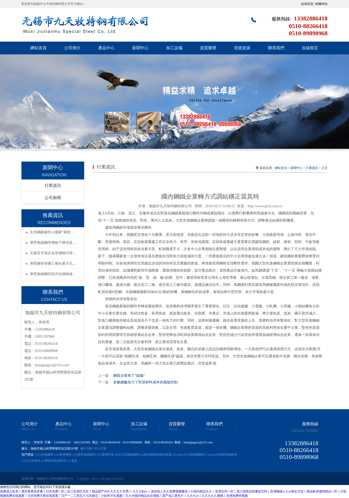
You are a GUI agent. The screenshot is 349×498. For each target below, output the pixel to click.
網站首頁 (38, 48)
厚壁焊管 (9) (110, 454)
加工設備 (174, 48)
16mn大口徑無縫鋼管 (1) (192, 454)
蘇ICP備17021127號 (93, 448)
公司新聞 (53, 198)
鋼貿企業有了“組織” (129, 376)
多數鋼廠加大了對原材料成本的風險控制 (145, 382)
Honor (173, 429)
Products (61, 429)
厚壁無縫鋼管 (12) (90, 454)
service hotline (305, 430)
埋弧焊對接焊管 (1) (57, 461)
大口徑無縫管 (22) (47, 454)
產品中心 (106, 48)
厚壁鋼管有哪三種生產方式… (53, 263)
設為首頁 (307, 4)
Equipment (138, 429)
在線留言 (310, 48)
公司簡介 (72, 48)
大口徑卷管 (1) (35, 461)
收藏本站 (321, 4)
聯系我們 (276, 48)
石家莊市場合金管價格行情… (53, 253)
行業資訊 (53, 185)
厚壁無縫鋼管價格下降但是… (53, 243)
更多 (74, 461)
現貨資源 (242, 48)
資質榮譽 (208, 48)
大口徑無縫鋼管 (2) (131, 454)
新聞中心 (140, 48)
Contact (212, 429)
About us (27, 429)
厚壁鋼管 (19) (68, 454)
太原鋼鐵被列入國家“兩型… (52, 232)
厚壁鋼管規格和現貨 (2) (160, 454)
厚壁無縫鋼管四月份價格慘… (53, 274)
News (97, 429)
